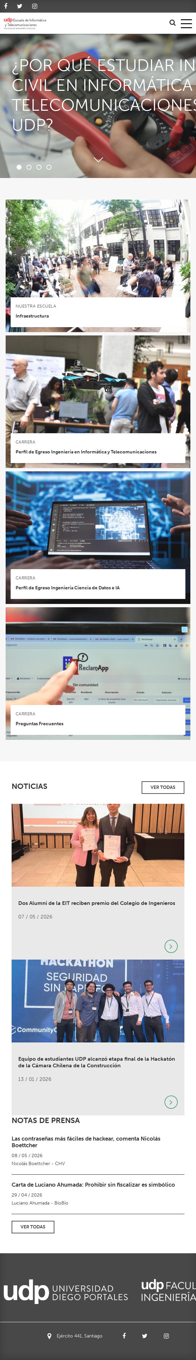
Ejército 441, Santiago (74, 1336)
